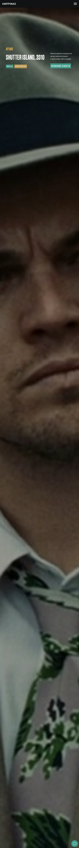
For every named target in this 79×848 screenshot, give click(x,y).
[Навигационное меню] (75, 4)
